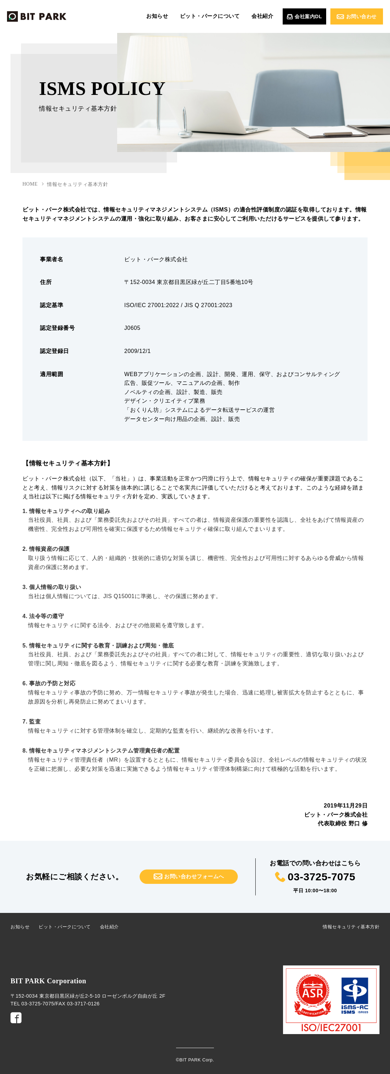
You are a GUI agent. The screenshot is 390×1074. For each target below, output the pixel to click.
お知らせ (175, 16)
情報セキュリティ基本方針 (351, 926)
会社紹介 (265, 16)
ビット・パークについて (220, 16)
